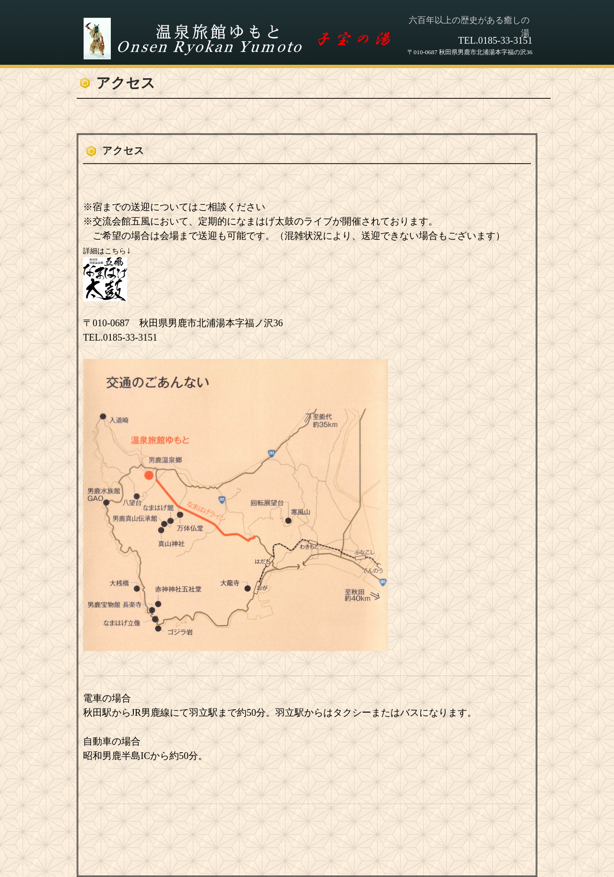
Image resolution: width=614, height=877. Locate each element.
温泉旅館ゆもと (241, 39)
